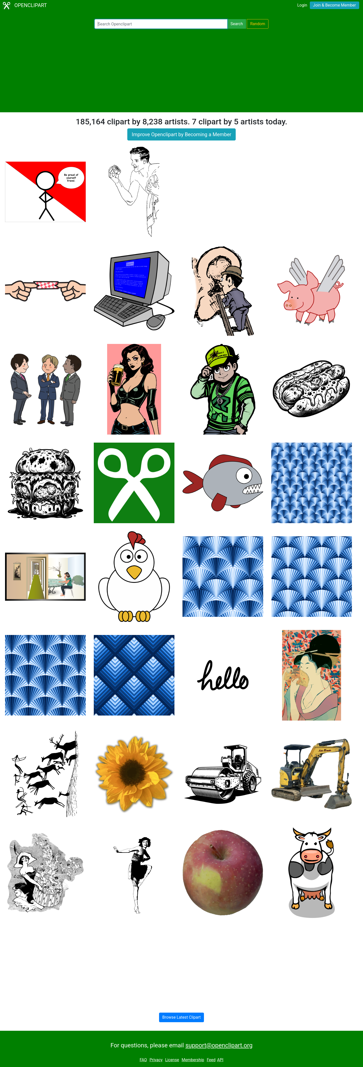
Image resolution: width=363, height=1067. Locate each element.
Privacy (156, 1059)
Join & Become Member (334, 5)
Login (302, 5)
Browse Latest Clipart (181, 1017)
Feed (211, 1059)
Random (257, 23)
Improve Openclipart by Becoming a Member (181, 134)
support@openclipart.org (218, 1045)
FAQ (143, 1059)
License (172, 1059)
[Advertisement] (181, 70)
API (220, 1059)
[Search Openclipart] (161, 24)
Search (236, 23)
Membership (193, 1059)
